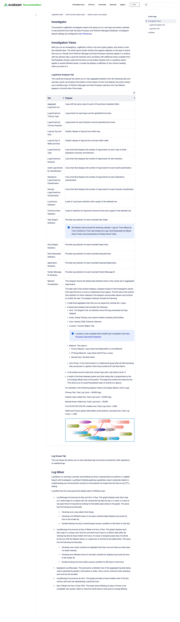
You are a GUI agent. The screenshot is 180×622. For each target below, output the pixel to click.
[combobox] (160, 4)
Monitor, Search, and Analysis (97, 14)
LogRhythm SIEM (57, 14)
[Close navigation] (36, 15)
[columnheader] (55, 98)
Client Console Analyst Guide (75, 14)
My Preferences (85, 34)
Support (122, 5)
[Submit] (146, 5)
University (113, 5)
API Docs (91, 5)
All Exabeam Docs (78, 5)
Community (102, 5)
